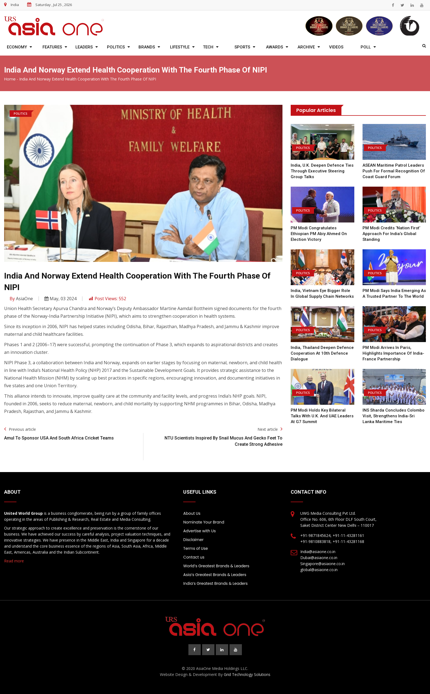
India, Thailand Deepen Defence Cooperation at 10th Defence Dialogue (322, 353)
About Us (191, 513)
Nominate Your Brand (203, 522)
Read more (14, 560)
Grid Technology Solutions (247, 674)
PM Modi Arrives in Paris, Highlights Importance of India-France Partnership (393, 353)
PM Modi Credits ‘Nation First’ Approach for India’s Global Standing (391, 233)
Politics (116, 47)
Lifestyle (179, 47)
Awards (274, 47)
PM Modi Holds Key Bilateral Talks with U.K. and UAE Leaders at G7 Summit (322, 416)
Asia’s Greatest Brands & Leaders (214, 574)
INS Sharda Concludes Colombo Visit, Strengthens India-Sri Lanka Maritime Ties (394, 416)
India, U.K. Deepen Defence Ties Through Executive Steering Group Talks (322, 171)
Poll (366, 47)
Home (10, 79)
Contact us (193, 557)
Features (52, 47)
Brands (146, 47)
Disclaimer (193, 539)
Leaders (84, 47)
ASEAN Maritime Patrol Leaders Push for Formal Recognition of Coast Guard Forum (394, 171)
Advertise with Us (199, 531)
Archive (306, 47)
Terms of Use (195, 548)
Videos (336, 47)
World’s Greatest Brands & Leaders (216, 566)
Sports (242, 47)
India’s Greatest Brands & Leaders (215, 583)
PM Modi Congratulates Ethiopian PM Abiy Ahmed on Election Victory (319, 233)
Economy (17, 47)
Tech (208, 47)
